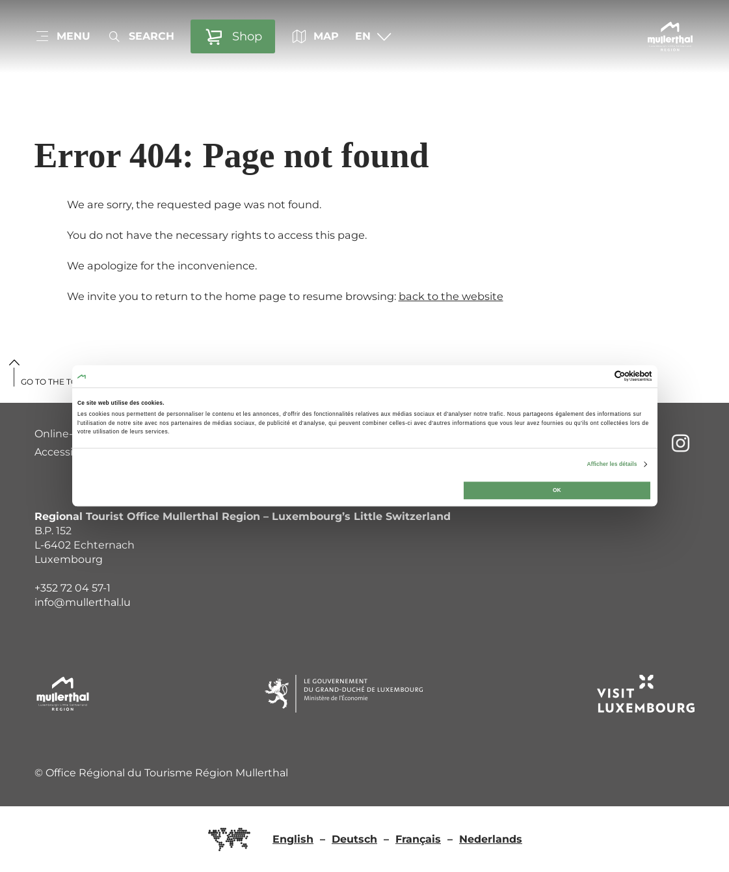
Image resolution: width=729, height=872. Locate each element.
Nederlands (490, 839)
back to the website (451, 296)
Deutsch (354, 839)
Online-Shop (67, 434)
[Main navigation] (62, 36)
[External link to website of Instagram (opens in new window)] (681, 443)
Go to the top (52, 382)
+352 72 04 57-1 (72, 588)
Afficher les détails (612, 464)
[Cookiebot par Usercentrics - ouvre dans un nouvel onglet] (595, 376)
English (292, 839)
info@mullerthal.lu (82, 602)
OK (557, 490)
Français (418, 839)
